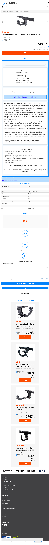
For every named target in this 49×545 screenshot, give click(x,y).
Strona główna (4, 11)
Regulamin (4, 505)
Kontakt (3, 511)
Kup (25, 53)
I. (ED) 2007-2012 (26, 11)
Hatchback (20, 11)
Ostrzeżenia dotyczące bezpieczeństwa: (9, 180)
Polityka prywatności (6, 500)
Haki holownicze (10, 11)
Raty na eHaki (4, 498)
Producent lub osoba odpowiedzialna (9, 177)
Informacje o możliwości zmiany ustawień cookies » (10, 542)
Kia (14, 11)
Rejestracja (4, 514)
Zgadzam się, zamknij (38, 541)
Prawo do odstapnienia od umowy (8, 508)
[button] (2, 22)
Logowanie (4, 516)
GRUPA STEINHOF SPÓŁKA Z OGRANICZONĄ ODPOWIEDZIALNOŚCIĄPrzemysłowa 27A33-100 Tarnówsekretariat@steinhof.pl (25, 178)
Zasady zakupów (5, 503)
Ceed (17, 11)
